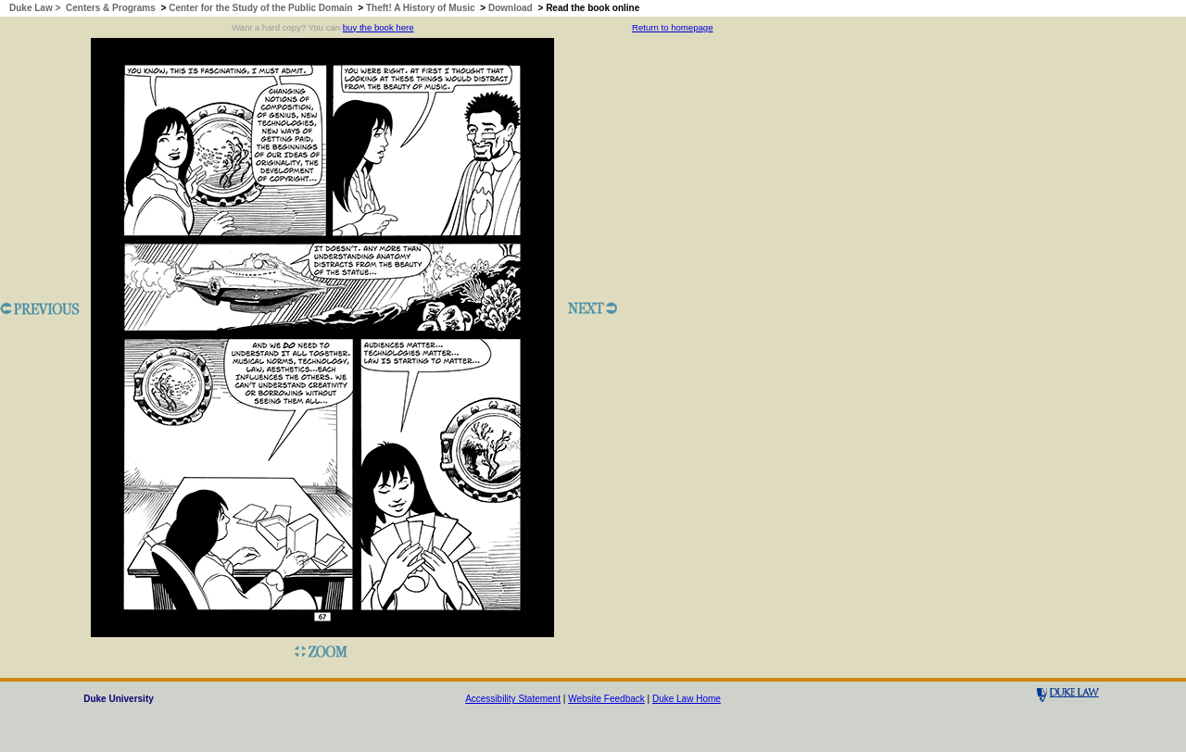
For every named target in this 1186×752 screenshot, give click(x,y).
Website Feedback (606, 699)
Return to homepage (672, 27)
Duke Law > (36, 8)
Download (510, 8)
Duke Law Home (686, 699)
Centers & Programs (111, 8)
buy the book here (378, 27)
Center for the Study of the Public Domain (260, 8)
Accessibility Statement (513, 699)
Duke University (118, 699)
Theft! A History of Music (420, 8)
